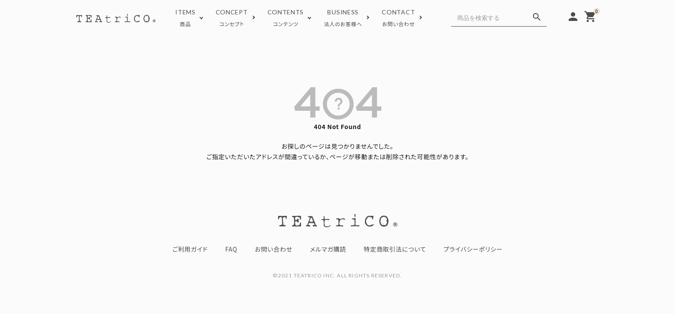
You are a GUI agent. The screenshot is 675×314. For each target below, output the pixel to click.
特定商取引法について (395, 249)
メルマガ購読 (328, 249)
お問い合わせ (273, 249)
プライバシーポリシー (473, 249)
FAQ (231, 249)
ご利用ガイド (189, 249)
